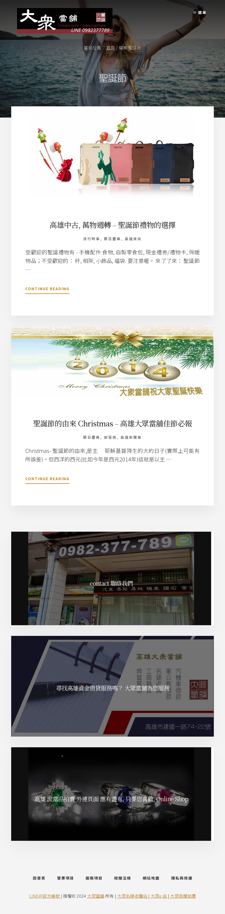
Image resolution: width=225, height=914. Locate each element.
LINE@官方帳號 (44, 896)
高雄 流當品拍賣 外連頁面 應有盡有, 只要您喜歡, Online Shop (111, 799)
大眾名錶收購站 (132, 896)
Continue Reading (47, 289)
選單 (202, 12)
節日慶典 (112, 238)
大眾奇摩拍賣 (183, 896)
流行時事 (91, 238)
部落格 (110, 437)
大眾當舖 (95, 896)
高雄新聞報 (131, 437)
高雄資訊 (133, 238)
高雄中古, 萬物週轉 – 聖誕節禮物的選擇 (112, 224)
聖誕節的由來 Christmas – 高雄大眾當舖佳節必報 (112, 423)
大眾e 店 (159, 896)
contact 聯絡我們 (111, 583)
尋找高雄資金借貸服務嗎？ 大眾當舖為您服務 (112, 688)
